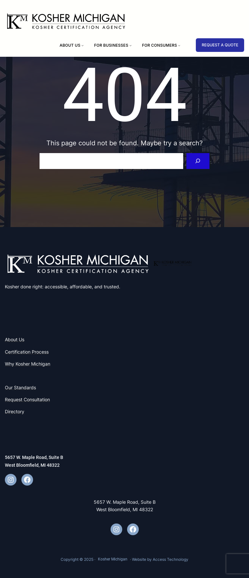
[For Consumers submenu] (179, 45)
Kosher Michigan (112, 559)
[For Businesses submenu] (130, 45)
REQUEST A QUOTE (220, 44)
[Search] (197, 161)
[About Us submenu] (82, 45)
